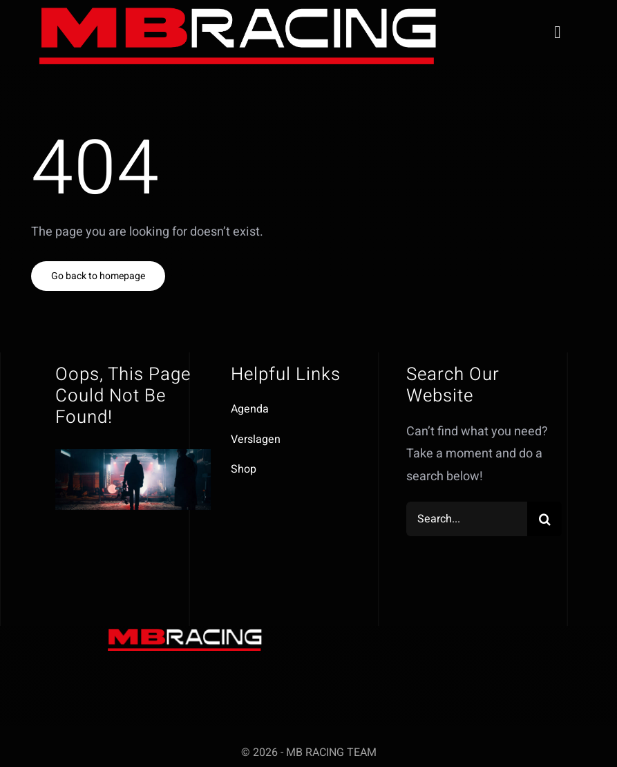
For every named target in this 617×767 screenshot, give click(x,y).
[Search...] (466, 519)
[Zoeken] (544, 519)
